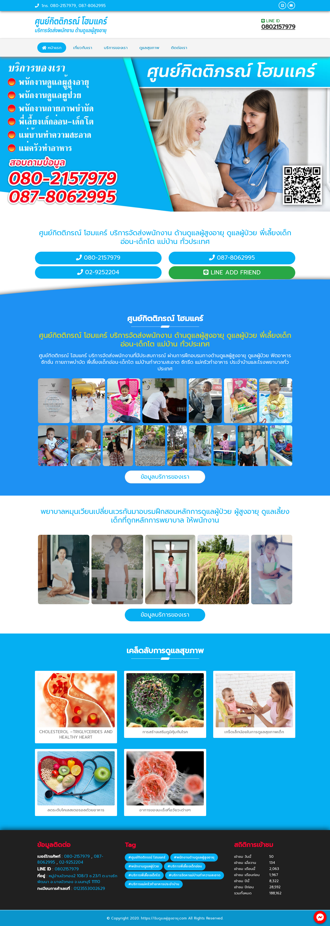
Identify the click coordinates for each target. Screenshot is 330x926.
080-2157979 (63, 5)
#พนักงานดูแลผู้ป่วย (143, 866)
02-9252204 (98, 272)
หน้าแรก (51, 48)
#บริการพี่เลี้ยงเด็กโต (144, 875)
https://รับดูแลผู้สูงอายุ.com (164, 918)
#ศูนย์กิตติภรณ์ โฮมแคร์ (146, 857)
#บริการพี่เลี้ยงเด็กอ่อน (184, 866)
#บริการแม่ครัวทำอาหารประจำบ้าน (153, 884)
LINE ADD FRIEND (232, 272)
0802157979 (278, 27)
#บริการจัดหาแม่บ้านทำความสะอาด (194, 875)
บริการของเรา (116, 48)
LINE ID (270, 21)
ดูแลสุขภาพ (149, 48)
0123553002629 (89, 888)
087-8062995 (92, 5)
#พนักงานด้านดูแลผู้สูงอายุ (194, 857)
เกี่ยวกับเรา (82, 48)
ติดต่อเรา (179, 48)
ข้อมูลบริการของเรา (165, 476)
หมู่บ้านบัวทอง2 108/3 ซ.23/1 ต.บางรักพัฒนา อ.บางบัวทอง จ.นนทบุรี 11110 (77, 879)
